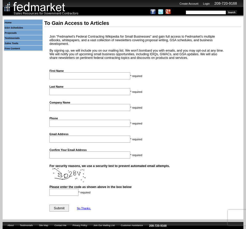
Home (8, 22)
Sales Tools (11, 43)
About (11, 225)
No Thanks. (84, 208)
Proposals (11, 32)
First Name (56, 70)
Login (206, 3)
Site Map (43, 225)
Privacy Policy (80, 225)
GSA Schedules (14, 27)
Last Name (56, 86)
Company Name (59, 102)
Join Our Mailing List (104, 225)
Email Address (59, 134)
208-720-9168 (225, 3)
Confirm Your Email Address (68, 149)
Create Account (188, 3)
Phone (53, 118)
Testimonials (12, 38)
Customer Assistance (132, 225)
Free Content (12, 48)
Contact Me (60, 225)
